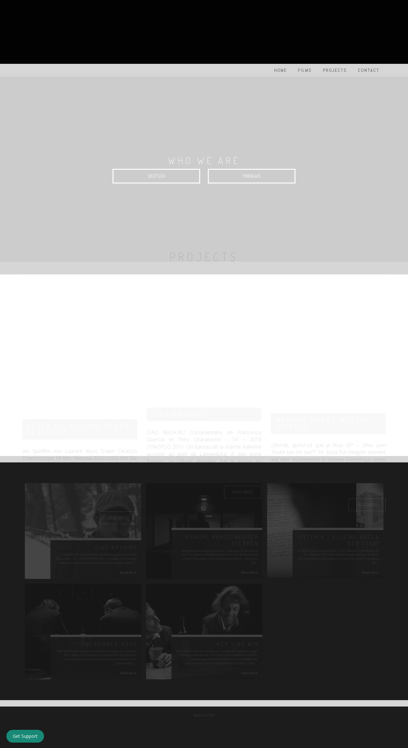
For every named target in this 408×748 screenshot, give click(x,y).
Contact (368, 70)
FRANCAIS (252, 176)
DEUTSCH (156, 176)
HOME (280, 70)
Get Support (25, 736)
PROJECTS (335, 70)
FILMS (305, 70)
